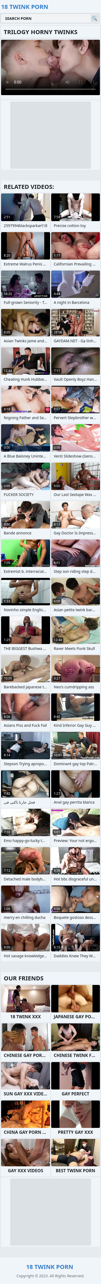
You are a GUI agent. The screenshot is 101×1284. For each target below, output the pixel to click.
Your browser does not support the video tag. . (50, 67)
